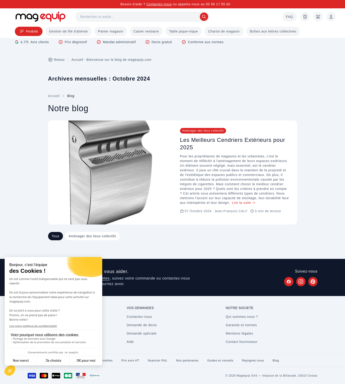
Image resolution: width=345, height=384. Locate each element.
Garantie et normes (241, 325)
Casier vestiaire (146, 31)
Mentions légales (239, 333)
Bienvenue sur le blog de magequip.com (118, 60)
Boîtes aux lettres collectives (273, 31)
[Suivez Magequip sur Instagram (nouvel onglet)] (301, 281)
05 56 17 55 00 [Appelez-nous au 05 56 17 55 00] (218, 4)
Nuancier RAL (158, 360)
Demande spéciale (142, 333)
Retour (56, 59)
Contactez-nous (159, 4)
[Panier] (318, 16)
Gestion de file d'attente (68, 31)
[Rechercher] (142, 17)
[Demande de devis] (305, 16)
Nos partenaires (187, 360)
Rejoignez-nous (253, 360)
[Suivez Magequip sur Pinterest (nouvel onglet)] (313, 281)
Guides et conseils (220, 360)
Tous (55, 236)
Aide (130, 342)
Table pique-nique (183, 31)
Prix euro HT (130, 360)
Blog (276, 360)
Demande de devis (142, 325)
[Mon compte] (331, 16)
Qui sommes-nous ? (242, 317)
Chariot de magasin (224, 31)
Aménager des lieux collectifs (92, 236)
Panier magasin (110, 31)
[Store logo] (40, 16)
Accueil (77, 60)
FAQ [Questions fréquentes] (289, 17)
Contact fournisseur (242, 342)
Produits (29, 31)
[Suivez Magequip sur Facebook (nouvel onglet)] (288, 281)
